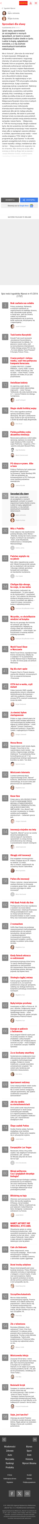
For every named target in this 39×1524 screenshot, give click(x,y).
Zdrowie (9, 1450)
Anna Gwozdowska (21, 1163)
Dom (29, 1455)
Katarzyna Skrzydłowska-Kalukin (25, 608)
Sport (29, 1450)
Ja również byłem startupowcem (18, 713)
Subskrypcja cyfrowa (9, 1479)
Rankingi (10, 1463)
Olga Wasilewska (20, 450)
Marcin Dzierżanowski (22, 455)
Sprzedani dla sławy (19, 493)
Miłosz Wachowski (21, 894)
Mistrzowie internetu (20, 772)
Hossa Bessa (16, 742)
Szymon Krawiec (20, 764)
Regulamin (10, 1482)
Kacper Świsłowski (21, 704)
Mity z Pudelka (17, 528)
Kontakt (29, 1475)
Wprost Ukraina (29, 1463)
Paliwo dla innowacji (19, 879)
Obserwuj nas (18, 206)
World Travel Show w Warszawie (18, 648)
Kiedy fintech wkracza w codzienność (20, 956)
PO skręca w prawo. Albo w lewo (21, 464)
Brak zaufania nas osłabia (22, 303)
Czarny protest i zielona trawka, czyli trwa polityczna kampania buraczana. (23, 361)
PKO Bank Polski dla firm (21, 902)
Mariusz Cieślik (20, 1347)
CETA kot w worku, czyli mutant (21, 685)
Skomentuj (10, 200)
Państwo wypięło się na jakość (19, 557)
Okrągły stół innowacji (20, 855)
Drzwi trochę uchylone (20, 1264)
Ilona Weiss (19, 1074)
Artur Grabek (19, 576)
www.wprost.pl (18, 1518)
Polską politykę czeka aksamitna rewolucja (20, 433)
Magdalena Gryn (20, 788)
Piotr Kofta (19, 1315)
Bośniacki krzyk (17, 1385)
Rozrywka (9, 1459)
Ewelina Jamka (20, 548)
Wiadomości (9, 1446)
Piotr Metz (18, 1377)
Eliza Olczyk (19, 424)
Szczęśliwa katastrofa (20, 1294)
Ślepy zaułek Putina (19, 1125)
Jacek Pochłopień (21, 326)
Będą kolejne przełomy (21, 1003)
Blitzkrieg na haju (18, 1195)
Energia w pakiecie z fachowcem (19, 1030)
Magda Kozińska (20, 520)
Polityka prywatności (29, 1482)
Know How (15, 796)
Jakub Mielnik (19, 1139)
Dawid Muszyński (20, 1286)
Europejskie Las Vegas (20, 1147)
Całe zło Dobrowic (18, 1247)
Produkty (10, 1467)
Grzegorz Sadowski (21, 734)
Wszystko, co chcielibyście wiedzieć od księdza (22, 618)
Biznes (29, 1446)
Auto (10, 1455)
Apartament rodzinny (20, 1082)
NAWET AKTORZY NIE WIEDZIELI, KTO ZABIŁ (20, 1224)
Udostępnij (30, 200)
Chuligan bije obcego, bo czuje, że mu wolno (20, 585)
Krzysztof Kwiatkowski (22, 1406)
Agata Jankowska (21, 515)
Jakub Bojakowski (21, 847)
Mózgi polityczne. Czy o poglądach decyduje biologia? (22, 1174)
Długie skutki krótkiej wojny (23, 408)
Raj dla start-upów (18, 669)
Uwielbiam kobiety (19, 382)
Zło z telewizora (17, 1324)
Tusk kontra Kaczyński (20, 334)
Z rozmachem (16, 924)
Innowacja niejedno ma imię (23, 829)
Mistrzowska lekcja (19, 1355)
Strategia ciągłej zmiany (21, 977)
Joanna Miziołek (20, 485)
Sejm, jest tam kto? (19, 1414)
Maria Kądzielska (20, 870)
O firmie (9, 1475)
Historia (29, 1459)
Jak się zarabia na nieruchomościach (20, 1103)
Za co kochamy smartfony (22, 1052)
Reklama (29, 1479)
